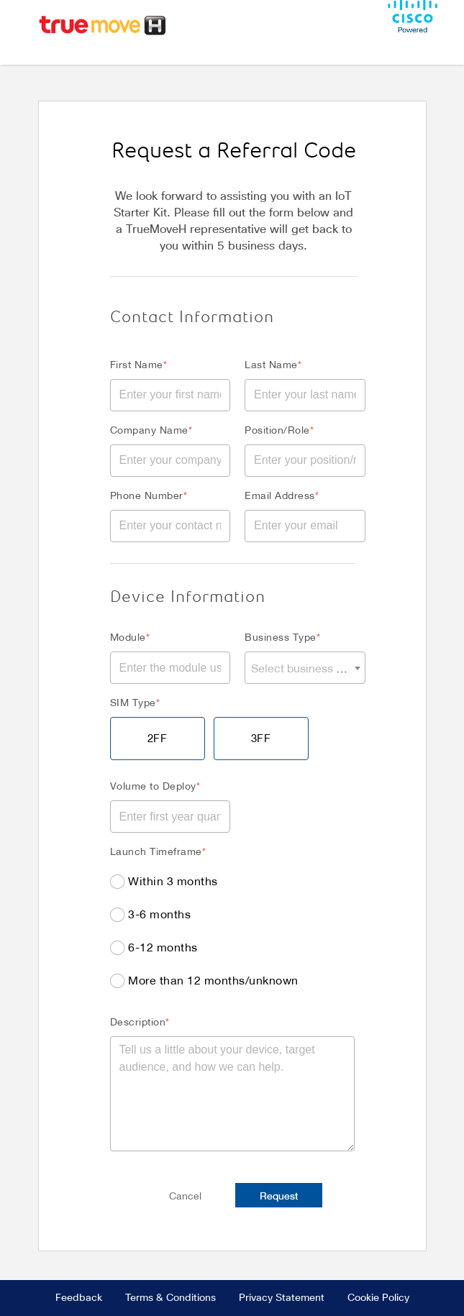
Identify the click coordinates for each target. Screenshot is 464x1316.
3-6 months (159, 913)
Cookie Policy (378, 1298)
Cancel (185, 1196)
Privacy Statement (281, 1298)
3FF (261, 737)
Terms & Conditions (170, 1298)
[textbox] (305, 667)
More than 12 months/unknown (213, 980)
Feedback (78, 1298)
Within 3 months (173, 880)
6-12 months (163, 947)
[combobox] (305, 668)
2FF (157, 737)
